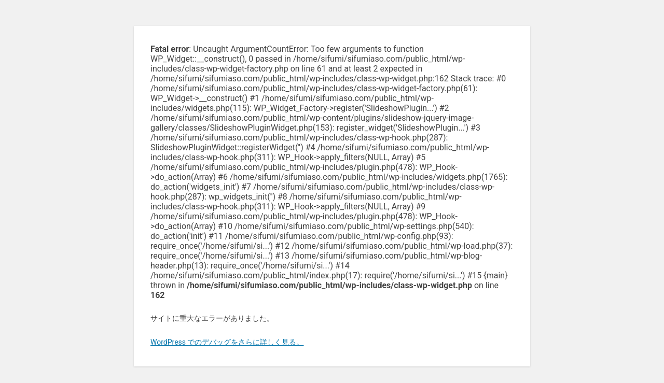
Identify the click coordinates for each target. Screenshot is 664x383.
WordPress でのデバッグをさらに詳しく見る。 (227, 342)
